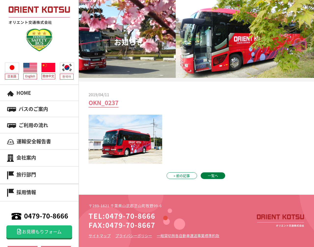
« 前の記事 (182, 175)
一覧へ (213, 175)
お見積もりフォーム (39, 231)
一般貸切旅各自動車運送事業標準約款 (188, 235)
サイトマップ (100, 235)
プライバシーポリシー (133, 235)
